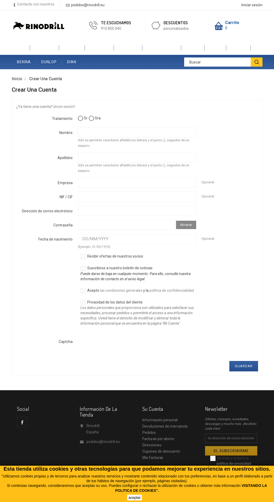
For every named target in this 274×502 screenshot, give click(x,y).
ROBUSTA (99, 47)
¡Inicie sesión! (64, 106)
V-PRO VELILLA (162, 47)
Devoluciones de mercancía (165, 426)
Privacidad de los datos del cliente (138, 315)
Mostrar (186, 225)
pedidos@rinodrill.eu (103, 442)
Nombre (66, 133)
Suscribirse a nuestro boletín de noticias (138, 274)
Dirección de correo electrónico (47, 211)
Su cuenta (152, 409)
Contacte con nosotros (35, 4)
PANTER (72, 47)
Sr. (83, 118)
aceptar (135, 497)
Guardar (244, 366)
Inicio (21, 47)
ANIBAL (238, 47)
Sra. (95, 118)
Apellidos (65, 158)
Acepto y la (137, 290)
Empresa (65, 183)
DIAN (71, 62)
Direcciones (151, 445)
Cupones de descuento (161, 451)
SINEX (215, 47)
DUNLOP (49, 62)
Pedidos (149, 432)
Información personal (160, 420)
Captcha (66, 342)
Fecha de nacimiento (55, 239)
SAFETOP (128, 47)
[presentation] (117, 346)
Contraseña (63, 225)
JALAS (192, 47)
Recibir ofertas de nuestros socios (111, 256)
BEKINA (24, 62)
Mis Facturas (152, 458)
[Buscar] (223, 62)
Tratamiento (62, 118)
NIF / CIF (66, 197)
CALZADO (44, 47)
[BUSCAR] (257, 62)
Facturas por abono (158, 439)
